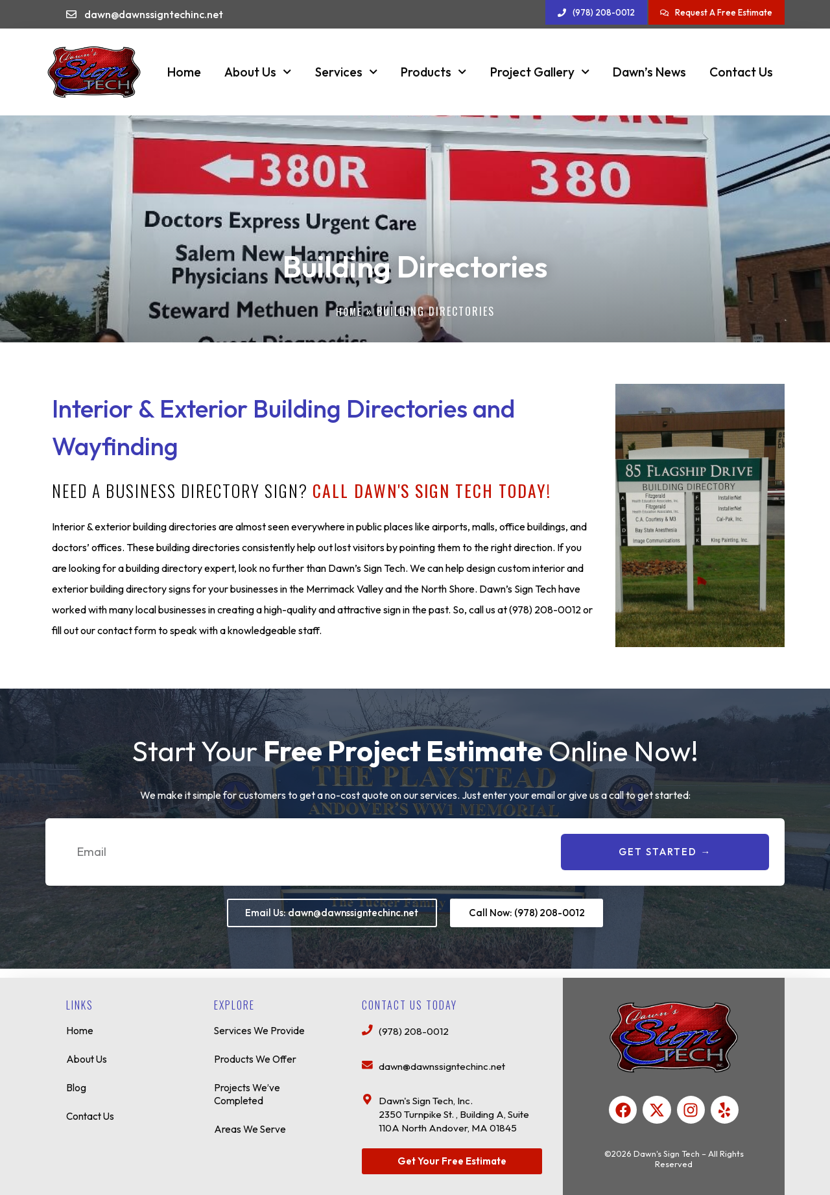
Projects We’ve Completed (248, 1089)
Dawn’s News (649, 72)
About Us (257, 71)
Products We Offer (256, 1053)
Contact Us (741, 72)
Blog (76, 1082)
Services (346, 71)
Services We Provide (260, 1025)
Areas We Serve (250, 1123)
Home (184, 72)
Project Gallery (539, 71)
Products (433, 71)
